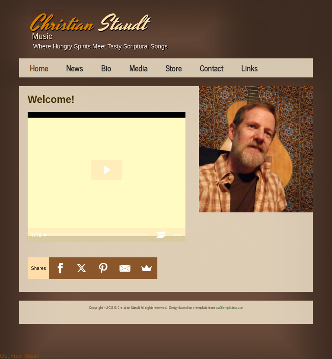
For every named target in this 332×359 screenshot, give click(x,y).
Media (138, 67)
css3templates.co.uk (229, 307)
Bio (106, 67)
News (74, 67)
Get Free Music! (19, 356)
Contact (211, 67)
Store (174, 67)
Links (249, 67)
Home (39, 67)
